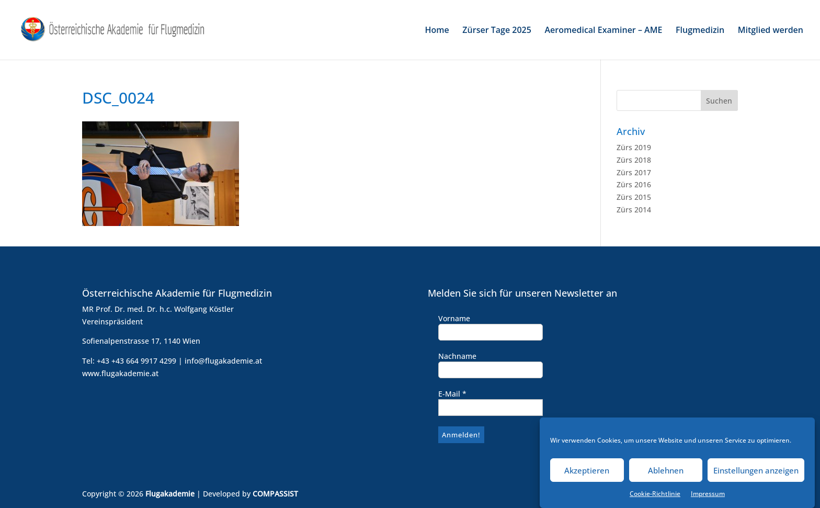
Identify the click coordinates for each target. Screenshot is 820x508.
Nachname (457, 356)
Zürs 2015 (634, 197)
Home (437, 31)
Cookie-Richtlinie (655, 497)
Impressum (708, 497)
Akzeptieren (586, 474)
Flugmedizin (700, 31)
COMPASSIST (275, 494)
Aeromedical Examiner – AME (604, 31)
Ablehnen (666, 474)
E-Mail (452, 394)
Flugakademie (170, 494)
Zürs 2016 (634, 184)
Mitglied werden (770, 31)
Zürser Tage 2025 (496, 31)
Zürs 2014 (634, 210)
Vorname (454, 318)
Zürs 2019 (634, 147)
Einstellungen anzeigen (756, 474)
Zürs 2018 (634, 160)
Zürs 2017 (634, 172)
